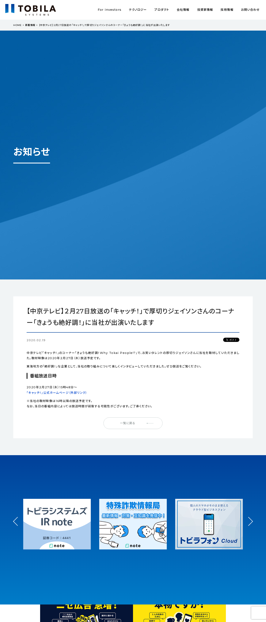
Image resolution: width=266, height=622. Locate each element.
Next (248, 517)
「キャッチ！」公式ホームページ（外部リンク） (57, 393)
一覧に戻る (128, 423)
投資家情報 (205, 10)
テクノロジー (138, 10)
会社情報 (183, 10)
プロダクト (161, 10)
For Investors (109, 10)
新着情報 (30, 25)
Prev (17, 525)
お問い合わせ (250, 10)
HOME (17, 25)
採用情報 (227, 10)
